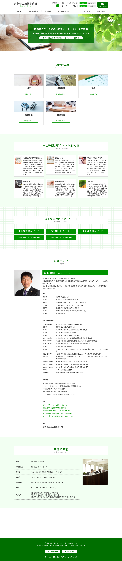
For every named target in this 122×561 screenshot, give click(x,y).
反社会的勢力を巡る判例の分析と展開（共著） (57, 413)
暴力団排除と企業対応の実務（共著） (54, 408)
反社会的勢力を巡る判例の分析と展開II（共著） (58, 416)
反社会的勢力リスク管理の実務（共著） (55, 405)
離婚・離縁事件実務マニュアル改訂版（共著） (57, 410)
